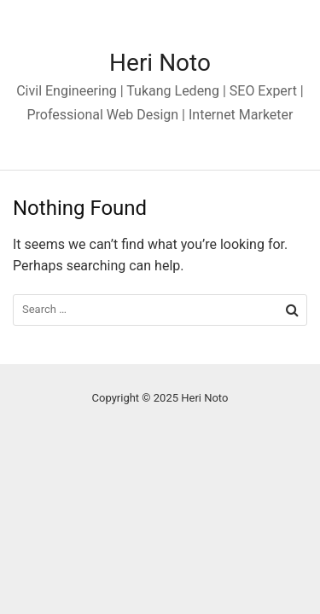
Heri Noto (160, 63)
